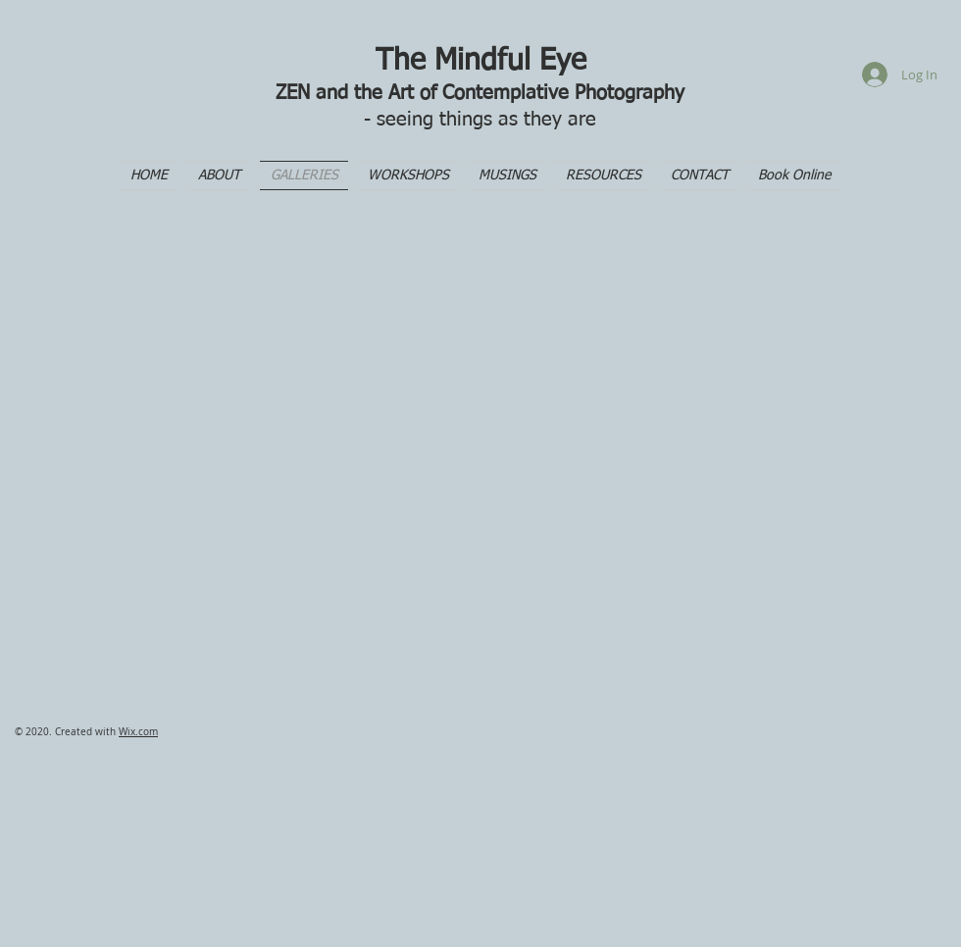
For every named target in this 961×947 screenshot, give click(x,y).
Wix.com (138, 731)
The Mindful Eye (481, 61)
